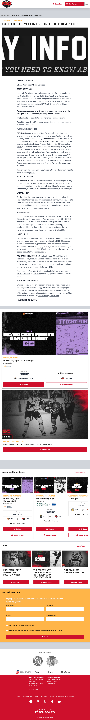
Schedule (57, 4)
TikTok (19, 274)
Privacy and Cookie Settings (65, 696)
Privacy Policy (27, 696)
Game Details (66, 385)
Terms (36, 696)
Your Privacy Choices (47, 696)
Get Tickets (71, 4)
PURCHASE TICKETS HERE (27, 129)
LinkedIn (26, 274)
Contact (18, 696)
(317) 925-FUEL (34, 689)
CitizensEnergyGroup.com (48, 296)
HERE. (19, 146)
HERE (50, 267)
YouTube (37, 274)
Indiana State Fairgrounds (45, 152)
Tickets (24, 385)
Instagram (62, 271)
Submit (45, 637)
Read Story (45, 449)
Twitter (55, 271)
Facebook (47, 271)
